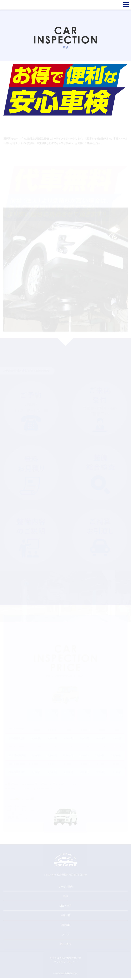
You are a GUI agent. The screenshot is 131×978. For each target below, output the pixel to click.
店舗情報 (65, 924)
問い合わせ (65, 944)
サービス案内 (65, 886)
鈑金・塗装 (65, 905)
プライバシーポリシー (65, 962)
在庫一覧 (65, 915)
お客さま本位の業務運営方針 (65, 957)
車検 (65, 896)
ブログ (65, 934)
